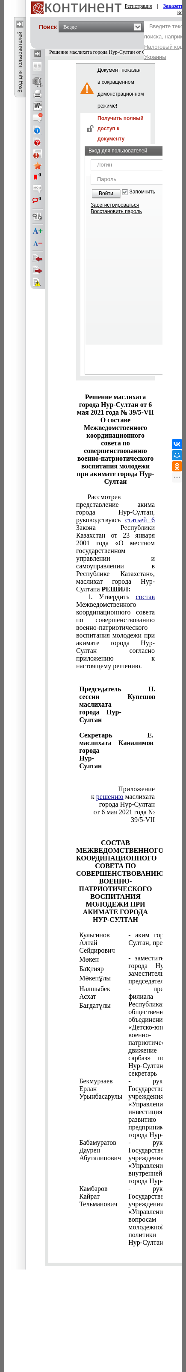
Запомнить (142, 192)
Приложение (136, 789)
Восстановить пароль (116, 211)
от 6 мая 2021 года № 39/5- (124, 815)
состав (145, 596)
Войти (106, 193)
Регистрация (138, 6)
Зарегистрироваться (115, 205)
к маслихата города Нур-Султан (123, 800)
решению (110, 796)
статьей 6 (140, 520)
